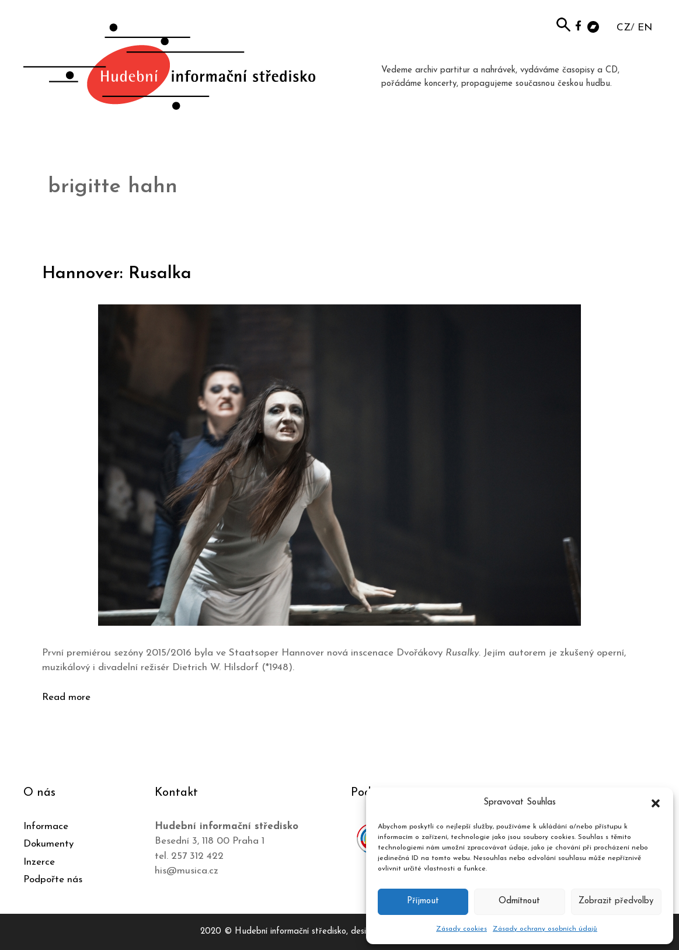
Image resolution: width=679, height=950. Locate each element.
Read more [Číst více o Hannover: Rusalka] (66, 697)
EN (645, 28)
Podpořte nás (52, 880)
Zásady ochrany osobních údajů (545, 928)
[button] (655, 803)
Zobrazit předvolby (616, 901)
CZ (624, 28)
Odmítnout (519, 901)
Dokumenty (48, 844)
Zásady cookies (461, 928)
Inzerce (39, 862)
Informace (45, 826)
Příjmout (423, 901)
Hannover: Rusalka (117, 274)
